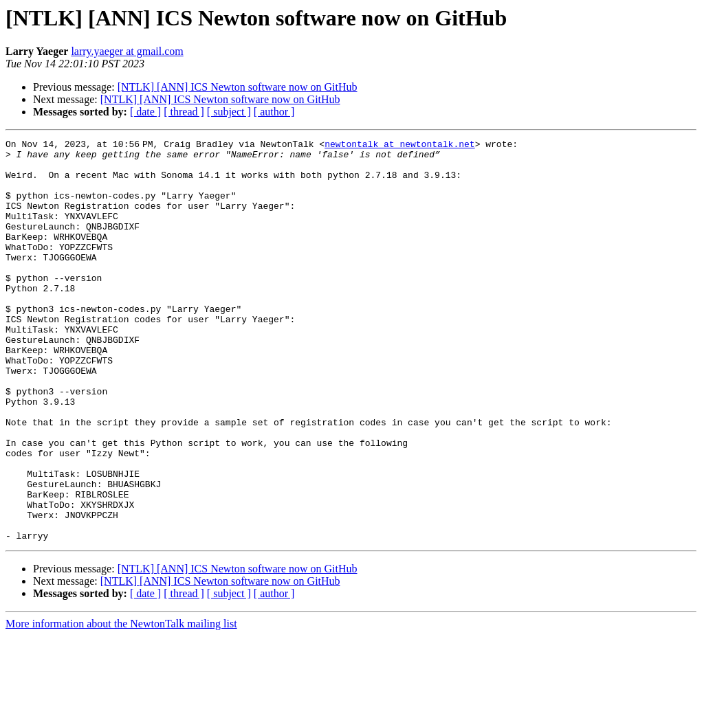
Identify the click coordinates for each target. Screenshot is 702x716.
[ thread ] (184, 112)
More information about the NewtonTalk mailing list (121, 704)
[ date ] (145, 112)
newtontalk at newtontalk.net (402, 145)
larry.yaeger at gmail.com (127, 51)
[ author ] (274, 112)
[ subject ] (229, 112)
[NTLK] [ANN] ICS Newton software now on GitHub (238, 87)
